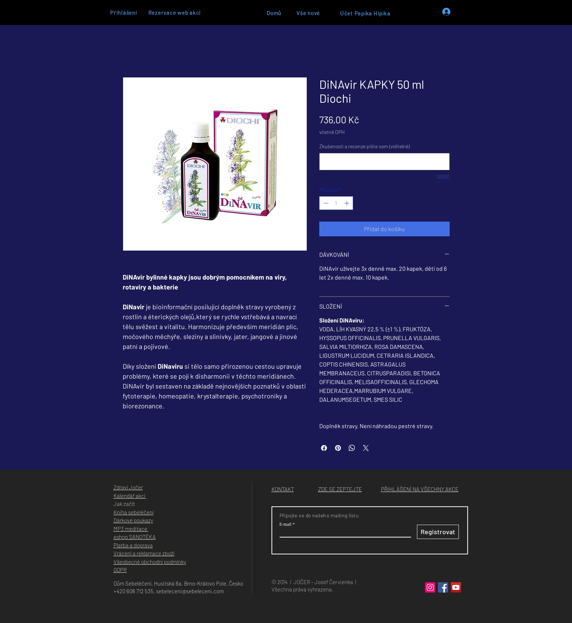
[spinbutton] (336, 203)
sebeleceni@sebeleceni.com (190, 591)
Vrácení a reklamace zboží (144, 553)
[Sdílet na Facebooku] (324, 448)
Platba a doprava (133, 545)
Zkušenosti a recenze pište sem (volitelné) (364, 146)
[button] (340, 489)
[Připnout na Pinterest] (338, 448)
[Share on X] (365, 448)
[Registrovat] (438, 532)
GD (117, 569)
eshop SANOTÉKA (135, 536)
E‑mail (286, 524)
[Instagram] (430, 587)
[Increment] (347, 203)
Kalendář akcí (130, 495)
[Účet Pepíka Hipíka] (365, 13)
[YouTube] (456, 587)
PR (123, 569)
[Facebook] (443, 587)
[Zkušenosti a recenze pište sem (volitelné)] (384, 161)
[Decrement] (325, 203)
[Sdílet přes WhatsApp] (352, 448)
